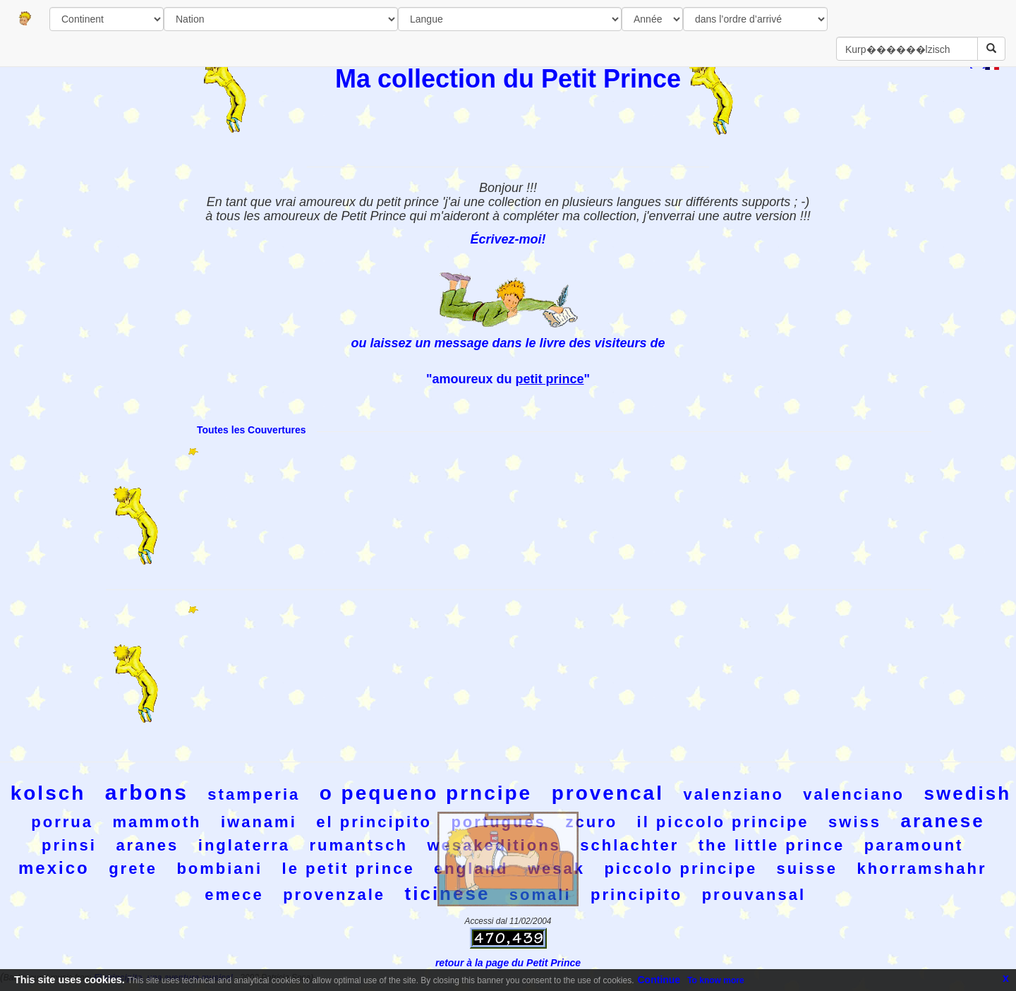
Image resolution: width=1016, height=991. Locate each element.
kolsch (48, 793)
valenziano (733, 794)
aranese (942, 820)
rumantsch (359, 845)
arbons (146, 792)
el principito (374, 822)
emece (234, 894)
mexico (54, 867)
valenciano (854, 794)
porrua (62, 822)
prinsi (69, 845)
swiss (854, 822)
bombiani (219, 868)
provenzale (334, 894)
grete (133, 868)
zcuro (591, 822)
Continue (659, 979)
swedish (968, 793)
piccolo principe (680, 868)
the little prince (771, 845)
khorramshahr (922, 868)
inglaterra (244, 845)
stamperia (253, 794)
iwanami (259, 822)
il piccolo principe (723, 822)
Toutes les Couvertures (251, 430)
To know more (715, 980)
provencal (608, 793)
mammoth (156, 822)
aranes (147, 845)
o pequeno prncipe (426, 793)
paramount (914, 845)
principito (636, 894)
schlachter (629, 845)
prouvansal (754, 894)
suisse (807, 868)
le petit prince (348, 868)
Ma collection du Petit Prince (508, 78)
